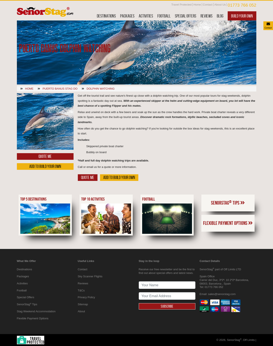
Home (197, 4)
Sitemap (83, 304)
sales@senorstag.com (222, 294)
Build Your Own (242, 15)
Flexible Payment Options (228, 223)
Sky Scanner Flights (90, 276)
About (81, 311)
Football (164, 15)
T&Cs (81, 290)
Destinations (106, 15)
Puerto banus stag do (60, 88)
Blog (220, 15)
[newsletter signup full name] (167, 285)
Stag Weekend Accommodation (36, 311)
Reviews (206, 15)
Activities (146, 15)
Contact (207, 4)
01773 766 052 (242, 5)
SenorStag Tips (228, 203)
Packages (127, 15)
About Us (220, 4)
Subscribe (167, 306)
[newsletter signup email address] (167, 296)
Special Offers (185, 15)
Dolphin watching (101, 88)
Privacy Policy (86, 297)
